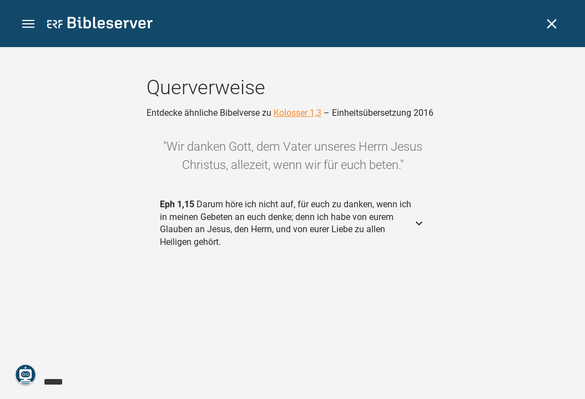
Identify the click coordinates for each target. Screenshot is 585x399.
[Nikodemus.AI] (26, 375)
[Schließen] (552, 24)
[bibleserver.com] (100, 25)
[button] (28, 24)
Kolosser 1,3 (297, 113)
